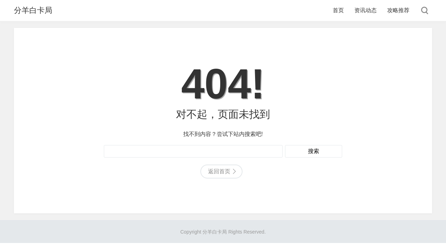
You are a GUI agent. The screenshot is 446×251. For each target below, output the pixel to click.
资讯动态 (365, 10)
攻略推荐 (398, 10)
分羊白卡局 (33, 10)
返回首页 (219, 171)
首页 (338, 10)
